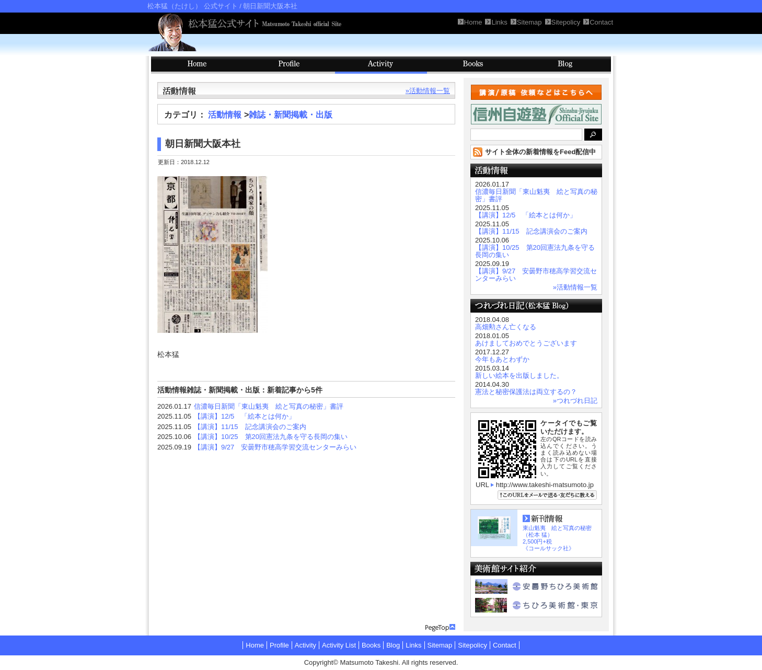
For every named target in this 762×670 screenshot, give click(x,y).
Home (255, 645)
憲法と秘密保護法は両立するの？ (526, 392)
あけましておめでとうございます (526, 343)
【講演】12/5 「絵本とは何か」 (244, 416)
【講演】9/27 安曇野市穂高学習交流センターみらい (275, 447)
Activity (381, 65)
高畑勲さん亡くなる (505, 327)
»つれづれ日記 (575, 401)
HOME (197, 65)
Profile (289, 65)
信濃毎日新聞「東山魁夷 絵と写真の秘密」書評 (268, 406)
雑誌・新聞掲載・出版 (290, 114)
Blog (565, 65)
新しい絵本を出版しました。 (519, 375)
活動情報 (224, 114)
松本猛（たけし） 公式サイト (192, 6)
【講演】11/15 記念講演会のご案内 (250, 427)
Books (473, 65)
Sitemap (440, 645)
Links (413, 645)
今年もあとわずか (502, 359)
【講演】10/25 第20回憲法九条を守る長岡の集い (271, 437)
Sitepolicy (472, 645)
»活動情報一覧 (428, 91)
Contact (504, 645)
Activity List (339, 645)
